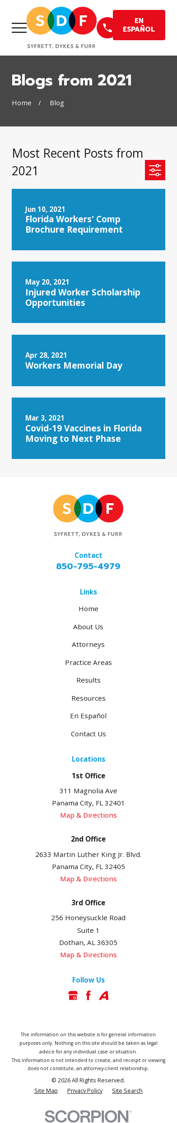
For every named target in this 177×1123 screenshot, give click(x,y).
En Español (88, 715)
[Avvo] (103, 995)
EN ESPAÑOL (139, 24)
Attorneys (88, 644)
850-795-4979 (88, 566)
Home (88, 608)
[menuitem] (46, 1091)
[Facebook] (88, 995)
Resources (88, 697)
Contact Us (88, 733)
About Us (88, 626)
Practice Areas (88, 662)
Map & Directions (88, 814)
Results (88, 679)
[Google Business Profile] (73, 995)
